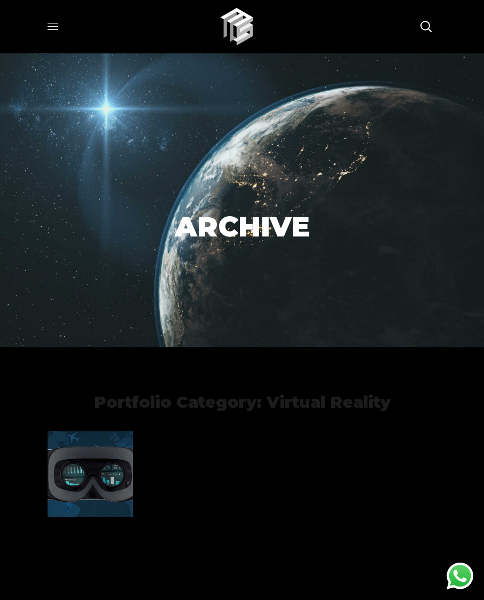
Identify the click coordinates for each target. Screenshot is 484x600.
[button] (425, 26)
